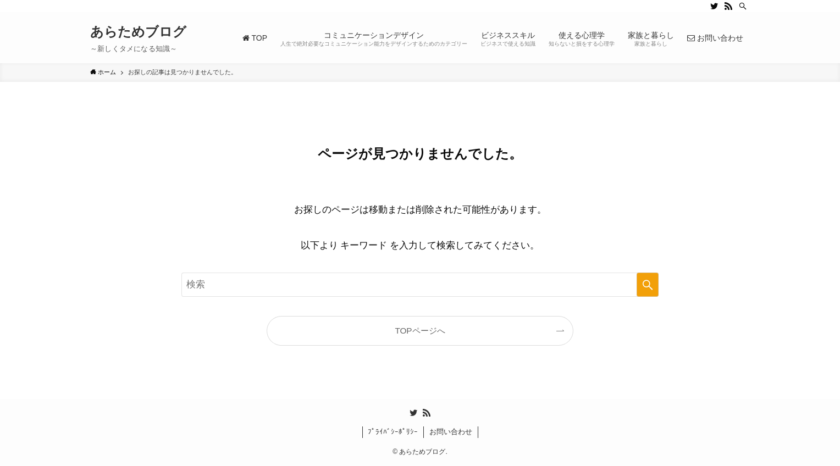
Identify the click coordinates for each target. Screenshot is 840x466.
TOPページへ (420, 330)
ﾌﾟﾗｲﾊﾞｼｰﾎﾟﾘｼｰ (393, 432)
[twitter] (714, 6)
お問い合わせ (450, 432)
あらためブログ (138, 31)
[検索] (743, 6)
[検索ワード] (420, 285)
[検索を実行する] (648, 285)
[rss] (728, 6)
